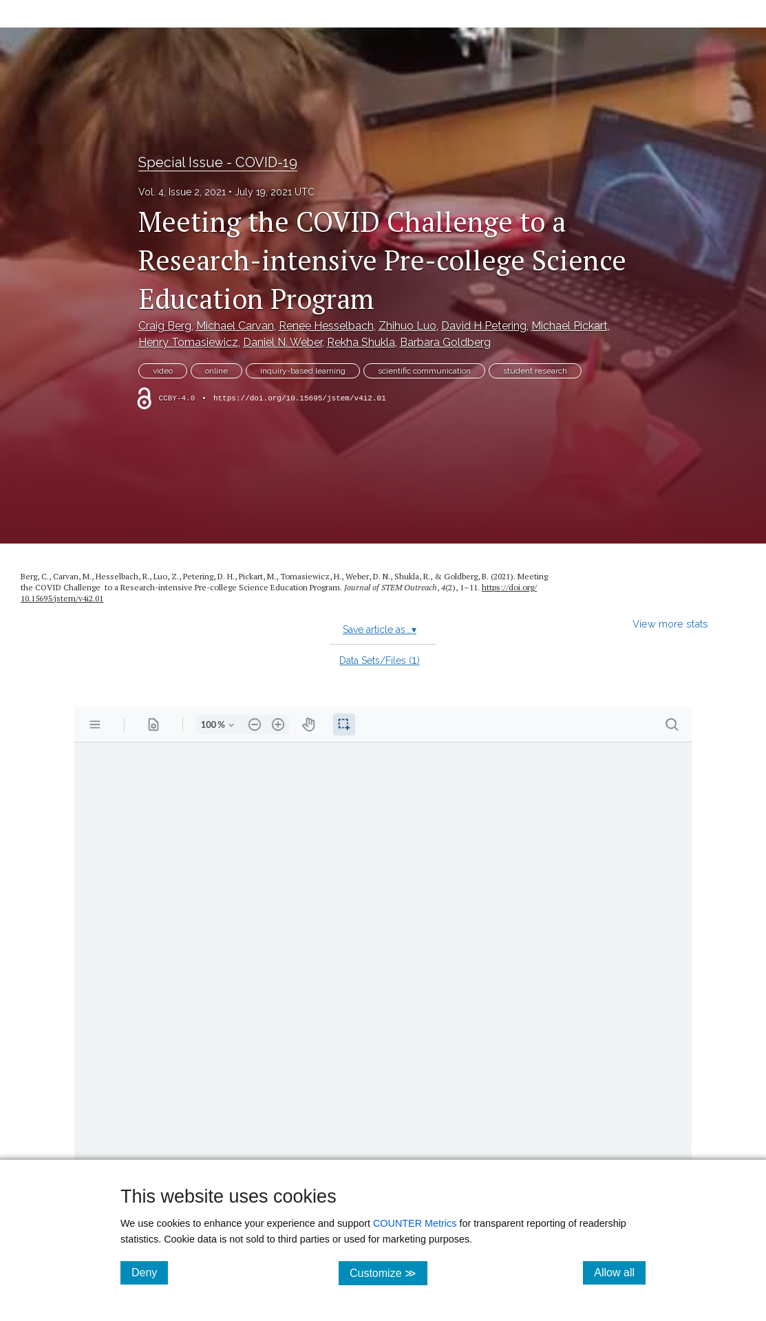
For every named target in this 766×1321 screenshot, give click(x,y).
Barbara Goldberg (445, 342)
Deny (149, 1272)
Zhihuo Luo (407, 325)
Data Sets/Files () (379, 660)
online (216, 371)
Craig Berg (164, 325)
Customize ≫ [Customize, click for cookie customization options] (388, 1272)
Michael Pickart (569, 325)
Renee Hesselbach (326, 325)
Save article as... (379, 629)
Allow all (620, 1272)
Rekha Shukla (361, 342)
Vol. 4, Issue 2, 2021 (182, 191)
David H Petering (483, 325)
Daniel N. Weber (282, 342)
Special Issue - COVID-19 (217, 162)
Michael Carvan (235, 325)
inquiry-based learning (302, 371)
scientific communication (424, 371)
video (163, 371)
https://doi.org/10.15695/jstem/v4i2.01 (299, 398)
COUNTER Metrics (415, 1223)
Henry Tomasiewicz (188, 342)
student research (535, 371)
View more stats (670, 624)
